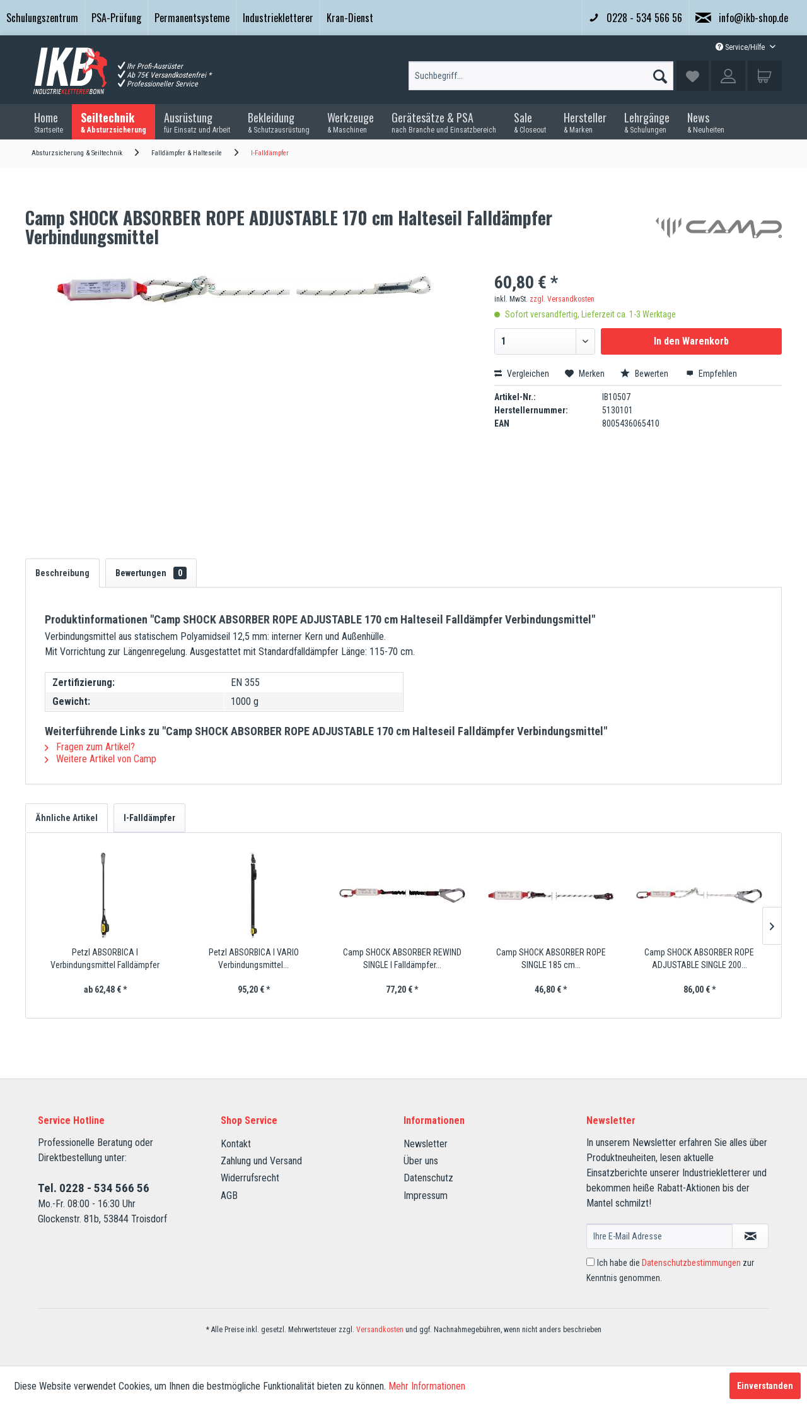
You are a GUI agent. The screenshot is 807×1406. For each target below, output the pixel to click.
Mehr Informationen (426, 1386)
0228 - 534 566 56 (635, 17)
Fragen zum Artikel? (90, 747)
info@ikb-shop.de (741, 17)
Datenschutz (428, 1178)
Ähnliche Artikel (66, 818)
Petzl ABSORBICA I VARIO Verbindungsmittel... (254, 958)
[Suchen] (660, 73)
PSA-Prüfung (116, 17)
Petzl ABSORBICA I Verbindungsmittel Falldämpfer (105, 958)
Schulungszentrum (42, 17)
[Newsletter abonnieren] (750, 1236)
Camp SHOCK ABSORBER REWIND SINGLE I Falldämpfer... (402, 958)
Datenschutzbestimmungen (691, 1263)
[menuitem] (42, 17)
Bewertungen (151, 573)
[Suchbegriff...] (541, 75)
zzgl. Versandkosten (562, 299)
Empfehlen (711, 374)
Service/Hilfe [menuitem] (741, 47)
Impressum (426, 1196)
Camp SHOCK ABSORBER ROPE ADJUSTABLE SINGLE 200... (699, 958)
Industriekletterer (278, 17)
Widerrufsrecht (250, 1178)
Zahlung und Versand (261, 1161)
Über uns (421, 1161)
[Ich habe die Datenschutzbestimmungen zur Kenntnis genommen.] (590, 1262)
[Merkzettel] (692, 76)
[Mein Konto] (728, 76)
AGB (229, 1196)
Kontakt (236, 1144)
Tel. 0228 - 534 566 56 (93, 1188)
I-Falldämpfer (149, 818)
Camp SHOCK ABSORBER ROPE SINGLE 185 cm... (551, 958)
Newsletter (426, 1144)
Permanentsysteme (191, 17)
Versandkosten (380, 1329)
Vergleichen (521, 374)
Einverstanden (765, 1386)
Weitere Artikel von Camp (100, 759)
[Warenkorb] (765, 76)
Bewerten (645, 374)
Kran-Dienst (350, 17)
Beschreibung (62, 573)
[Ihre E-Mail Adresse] (659, 1236)
